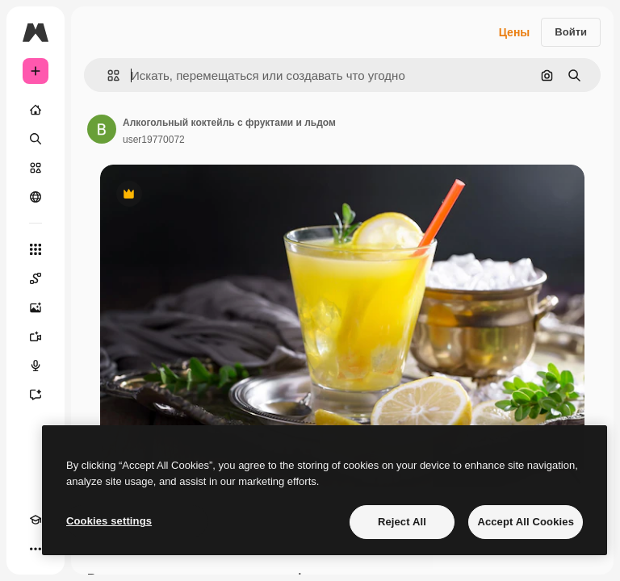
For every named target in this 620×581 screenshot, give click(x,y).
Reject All (402, 522)
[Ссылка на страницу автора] (101, 129)
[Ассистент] (35, 395)
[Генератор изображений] (35, 307)
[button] (107, 75)
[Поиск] (35, 139)
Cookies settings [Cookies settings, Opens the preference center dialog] (109, 521)
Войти (571, 32)
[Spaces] (35, 278)
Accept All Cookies (525, 522)
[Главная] (35, 110)
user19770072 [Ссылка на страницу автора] (154, 139)
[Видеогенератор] (35, 336)
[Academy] (35, 520)
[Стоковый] (35, 168)
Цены (514, 32)
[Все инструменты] (35, 249)
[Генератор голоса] (35, 365)
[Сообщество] (35, 197)
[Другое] (35, 549)
